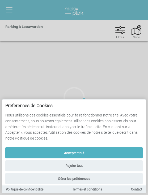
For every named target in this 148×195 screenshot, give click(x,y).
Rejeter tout (74, 166)
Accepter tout (74, 153)
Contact (136, 189)
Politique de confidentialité (24, 189)
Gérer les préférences (74, 179)
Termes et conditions (87, 189)
